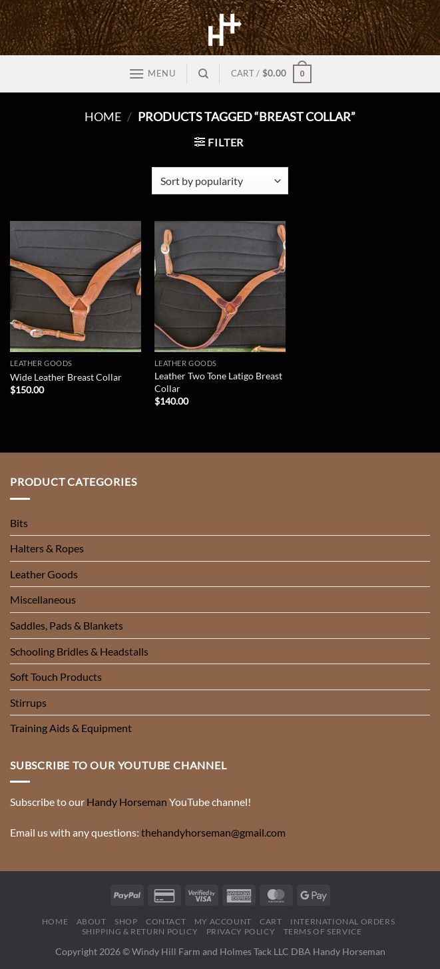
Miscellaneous (43, 599)
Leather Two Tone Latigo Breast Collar (218, 382)
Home (103, 116)
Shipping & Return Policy (140, 931)
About (92, 921)
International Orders (342, 921)
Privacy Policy (241, 931)
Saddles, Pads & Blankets (66, 625)
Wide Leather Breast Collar (66, 377)
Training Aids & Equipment (71, 727)
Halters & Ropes (47, 548)
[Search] (203, 74)
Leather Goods (44, 574)
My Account (223, 921)
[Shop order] (220, 180)
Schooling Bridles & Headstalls (79, 651)
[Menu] (152, 73)
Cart (271, 921)
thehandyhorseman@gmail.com (213, 832)
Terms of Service (323, 931)
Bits (19, 522)
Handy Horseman (127, 801)
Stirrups (28, 702)
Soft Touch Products (56, 676)
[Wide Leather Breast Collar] (75, 286)
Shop (125, 921)
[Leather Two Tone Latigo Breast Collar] (220, 286)
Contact (166, 921)
